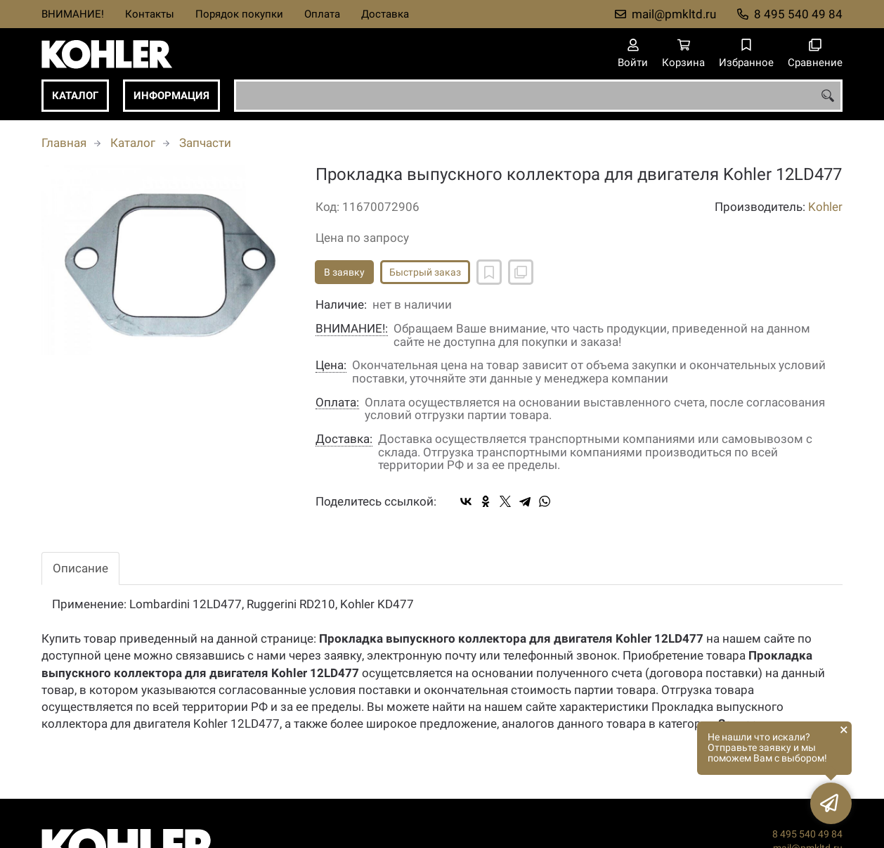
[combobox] (538, 95)
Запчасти (205, 143)
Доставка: (344, 439)
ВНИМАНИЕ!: (352, 328)
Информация (171, 95)
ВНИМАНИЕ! (72, 14)
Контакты (149, 14)
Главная (63, 143)
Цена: (331, 365)
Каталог (75, 95)
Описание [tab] (80, 568)
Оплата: (337, 402)
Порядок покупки (239, 14)
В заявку (344, 272)
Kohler (825, 207)
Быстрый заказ (425, 272)
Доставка (385, 14)
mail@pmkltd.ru (674, 14)
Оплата (322, 14)
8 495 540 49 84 (798, 14)
